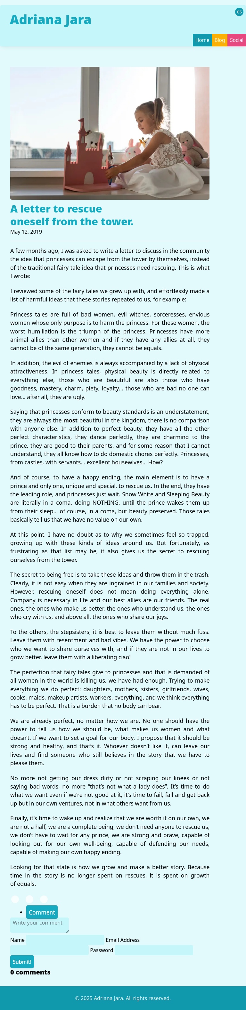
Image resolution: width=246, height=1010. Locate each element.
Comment (42, 912)
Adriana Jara (50, 19)
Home (202, 40)
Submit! (22, 961)
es (239, 11)
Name (58, 939)
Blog (220, 40)
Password (141, 950)
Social (236, 40)
